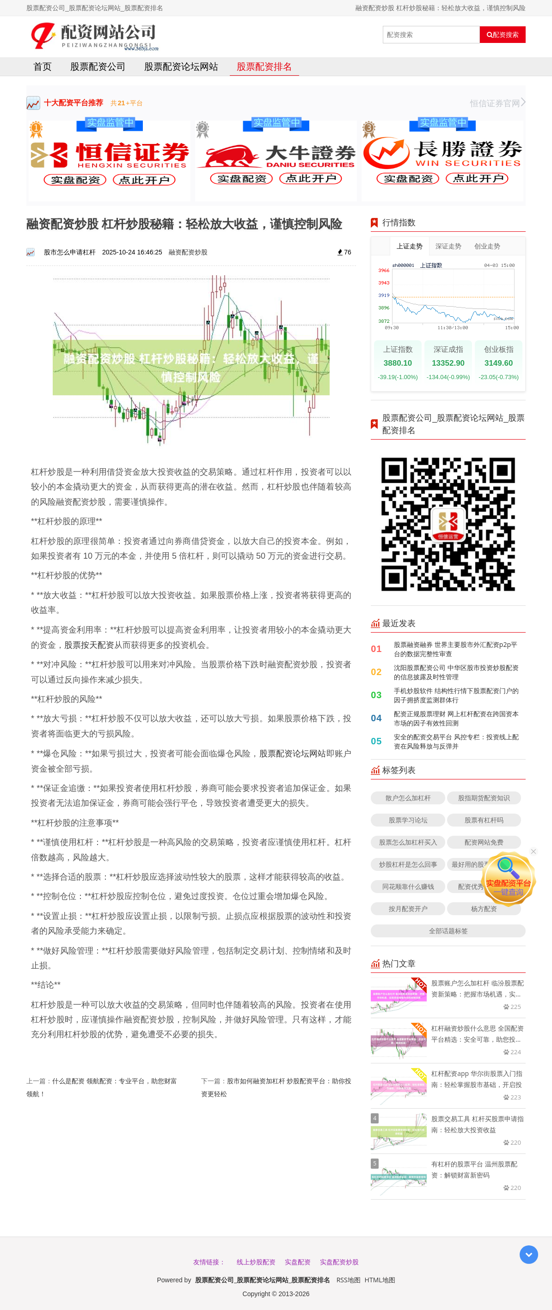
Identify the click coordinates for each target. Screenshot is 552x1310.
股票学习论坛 (408, 819)
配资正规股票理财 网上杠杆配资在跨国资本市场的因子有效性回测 (456, 718)
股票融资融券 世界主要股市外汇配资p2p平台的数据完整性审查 (455, 649)
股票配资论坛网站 (181, 66)
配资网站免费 (484, 842)
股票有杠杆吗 (484, 819)
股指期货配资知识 (484, 797)
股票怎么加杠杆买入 (408, 842)
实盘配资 (298, 1261)
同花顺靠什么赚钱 (408, 886)
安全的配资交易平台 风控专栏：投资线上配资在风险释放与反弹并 (456, 741)
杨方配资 (484, 908)
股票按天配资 (89, 644)
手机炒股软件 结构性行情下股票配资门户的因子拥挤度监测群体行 (456, 695)
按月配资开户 (408, 908)
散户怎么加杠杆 (408, 797)
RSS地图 (349, 1279)
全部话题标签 (448, 930)
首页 (42, 66)
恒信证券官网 (498, 103)
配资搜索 (503, 34)
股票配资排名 (264, 66)
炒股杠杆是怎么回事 (408, 864)
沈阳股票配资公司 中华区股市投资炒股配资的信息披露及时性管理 (456, 672)
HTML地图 (380, 1279)
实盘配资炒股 (339, 1261)
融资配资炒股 (188, 252)
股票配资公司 (98, 66)
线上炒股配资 (256, 1261)
